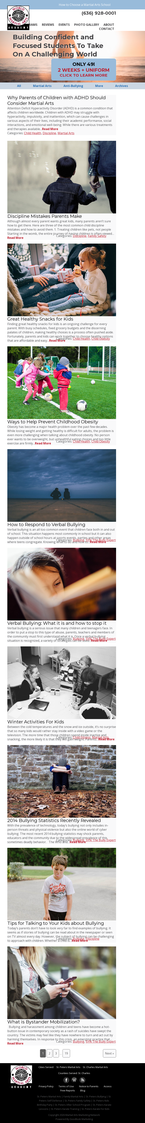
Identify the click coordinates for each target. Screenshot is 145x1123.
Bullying (78, 540)
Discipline (49, 133)
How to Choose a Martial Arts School (84, 5)
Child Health (32, 133)
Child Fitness (82, 737)
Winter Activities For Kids (35, 722)
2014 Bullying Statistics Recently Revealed (54, 820)
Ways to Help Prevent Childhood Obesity (52, 421)
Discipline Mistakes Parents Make (44, 216)
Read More (50, 129)
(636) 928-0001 (99, 13)
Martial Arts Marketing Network (82, 1115)
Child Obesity (100, 339)
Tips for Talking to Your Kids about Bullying (55, 923)
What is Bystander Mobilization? (43, 1022)
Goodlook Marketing (81, 1119)
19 (66, 1053)
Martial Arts (66, 133)
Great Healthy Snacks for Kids (40, 319)
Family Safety (97, 236)
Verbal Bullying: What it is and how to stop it (56, 623)
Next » (109, 1053)
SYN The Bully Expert (101, 540)
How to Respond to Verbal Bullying (46, 524)
